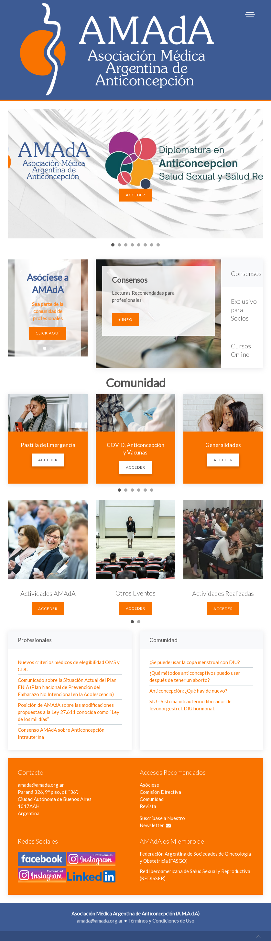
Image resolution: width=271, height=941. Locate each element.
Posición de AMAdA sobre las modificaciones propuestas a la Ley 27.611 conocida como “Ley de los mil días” (68, 712)
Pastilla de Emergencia (48, 445)
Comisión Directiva (160, 792)
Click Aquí (48, 333)
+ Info (125, 319)
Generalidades (223, 445)
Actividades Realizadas (223, 593)
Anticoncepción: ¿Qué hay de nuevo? (188, 691)
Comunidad (152, 799)
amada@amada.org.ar (41, 785)
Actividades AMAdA (48, 593)
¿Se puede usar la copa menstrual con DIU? (194, 662)
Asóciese (149, 785)
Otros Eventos (135, 593)
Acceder (135, 194)
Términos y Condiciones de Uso (161, 921)
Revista (148, 806)
